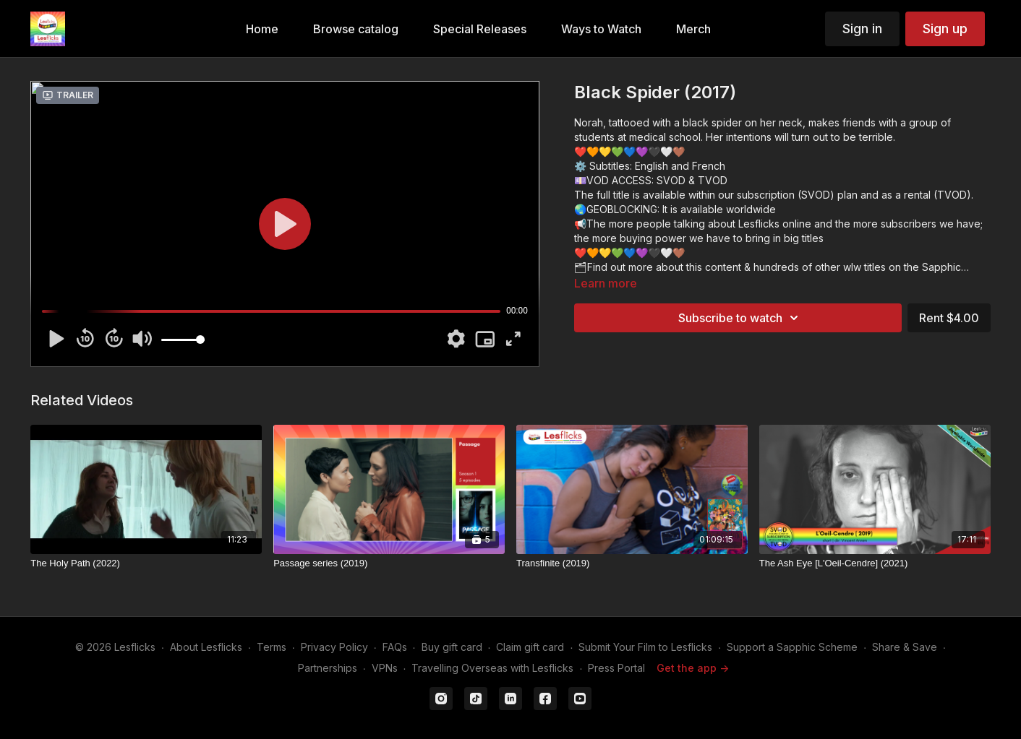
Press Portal (616, 668)
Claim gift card (530, 647)
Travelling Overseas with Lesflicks (492, 668)
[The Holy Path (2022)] (146, 563)
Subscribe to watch (740, 318)
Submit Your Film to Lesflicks (645, 647)
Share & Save (904, 647)
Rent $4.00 (949, 318)
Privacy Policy (334, 647)
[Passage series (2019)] (389, 563)
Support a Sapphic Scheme (792, 647)
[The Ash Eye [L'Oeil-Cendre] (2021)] (875, 563)
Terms (271, 647)
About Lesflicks (206, 647)
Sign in (862, 28)
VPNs (385, 668)
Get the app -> (693, 668)
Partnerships (327, 668)
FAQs (395, 647)
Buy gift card (452, 647)
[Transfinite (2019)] (632, 563)
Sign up (945, 28)
